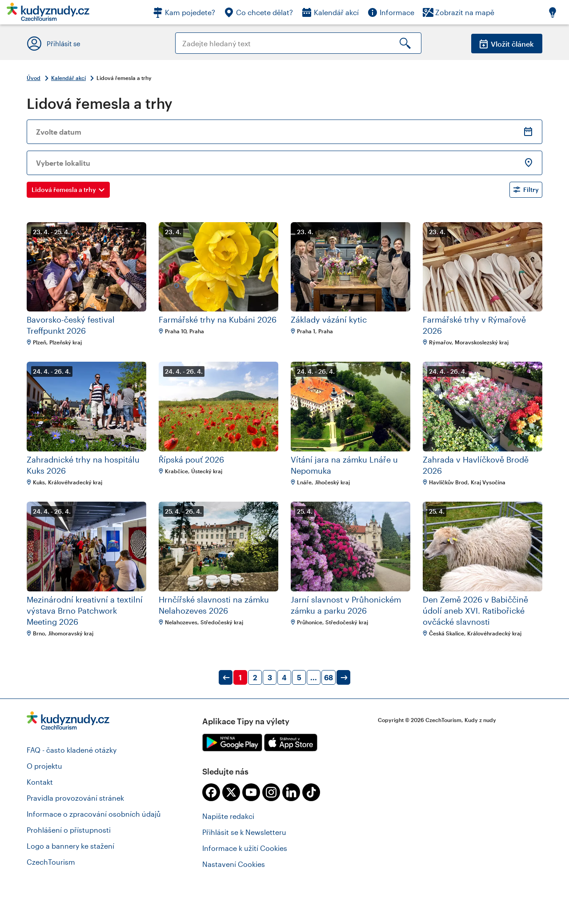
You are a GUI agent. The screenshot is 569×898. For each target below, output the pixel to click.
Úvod (33, 78)
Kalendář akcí (68, 78)
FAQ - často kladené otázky (71, 750)
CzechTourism (51, 862)
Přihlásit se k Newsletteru (244, 832)
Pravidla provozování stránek (75, 798)
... (313, 677)
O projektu (44, 766)
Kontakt (40, 782)
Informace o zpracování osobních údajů (94, 814)
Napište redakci (228, 816)
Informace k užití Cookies (244, 848)
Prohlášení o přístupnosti (69, 830)
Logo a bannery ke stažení (70, 846)
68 (328, 677)
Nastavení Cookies (233, 864)
